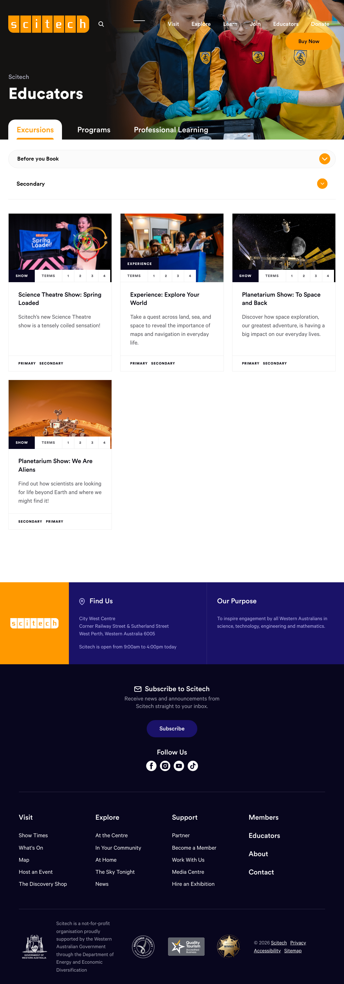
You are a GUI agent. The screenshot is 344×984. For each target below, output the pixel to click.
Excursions (35, 129)
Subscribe (172, 728)
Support (184, 817)
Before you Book (173, 158)
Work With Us (188, 859)
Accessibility (267, 950)
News (101, 884)
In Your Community (118, 847)
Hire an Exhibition (193, 884)
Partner (181, 835)
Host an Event (36, 871)
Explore (107, 817)
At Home (106, 859)
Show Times (33, 835)
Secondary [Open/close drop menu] (172, 183)
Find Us (101, 601)
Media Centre (188, 871)
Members (264, 817)
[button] (173, 24)
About (258, 854)
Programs (93, 129)
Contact (261, 872)
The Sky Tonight (115, 871)
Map (28, 859)
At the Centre (111, 835)
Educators (264, 835)
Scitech (18, 77)
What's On (31, 847)
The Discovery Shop (43, 884)
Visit (26, 817)
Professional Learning (171, 129)
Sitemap (293, 950)
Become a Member (194, 847)
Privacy (298, 942)
